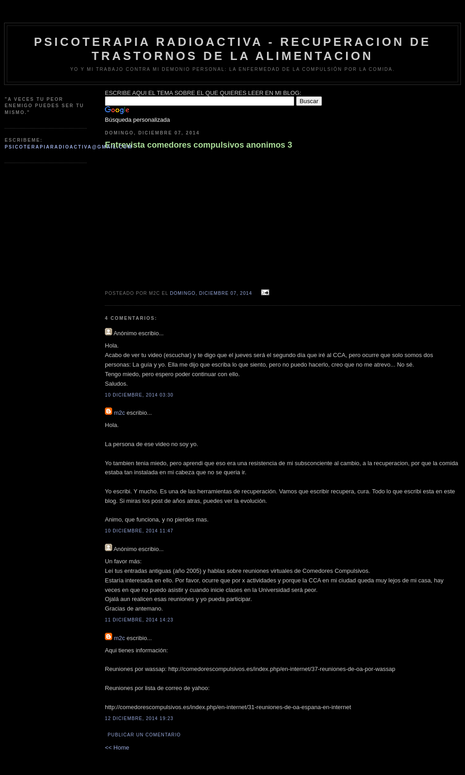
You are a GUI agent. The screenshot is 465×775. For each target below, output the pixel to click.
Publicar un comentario (144, 734)
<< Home (117, 747)
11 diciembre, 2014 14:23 (139, 619)
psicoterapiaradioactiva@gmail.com (68, 146)
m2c (119, 412)
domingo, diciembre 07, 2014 (211, 293)
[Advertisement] (50, 192)
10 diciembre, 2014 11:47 (139, 530)
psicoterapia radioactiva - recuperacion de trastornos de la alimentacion (232, 49)
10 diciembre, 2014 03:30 (139, 394)
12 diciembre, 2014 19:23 (139, 718)
